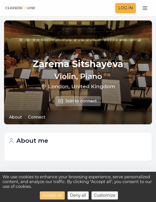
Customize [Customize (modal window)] (104, 195)
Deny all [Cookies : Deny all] (78, 195)
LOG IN (125, 8)
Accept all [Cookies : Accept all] (52, 195)
